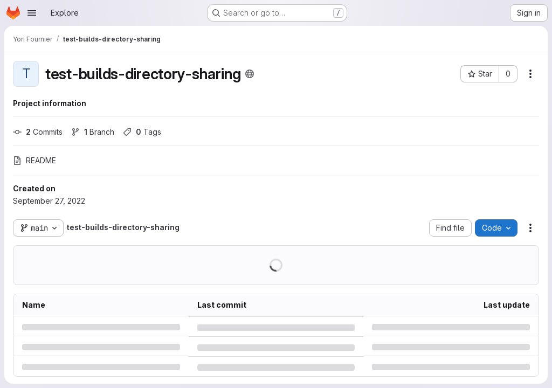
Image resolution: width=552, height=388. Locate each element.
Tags (142, 131)
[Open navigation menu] (31, 13)
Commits (38, 131)
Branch (92, 131)
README (34, 160)
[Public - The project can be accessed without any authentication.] (249, 74)
